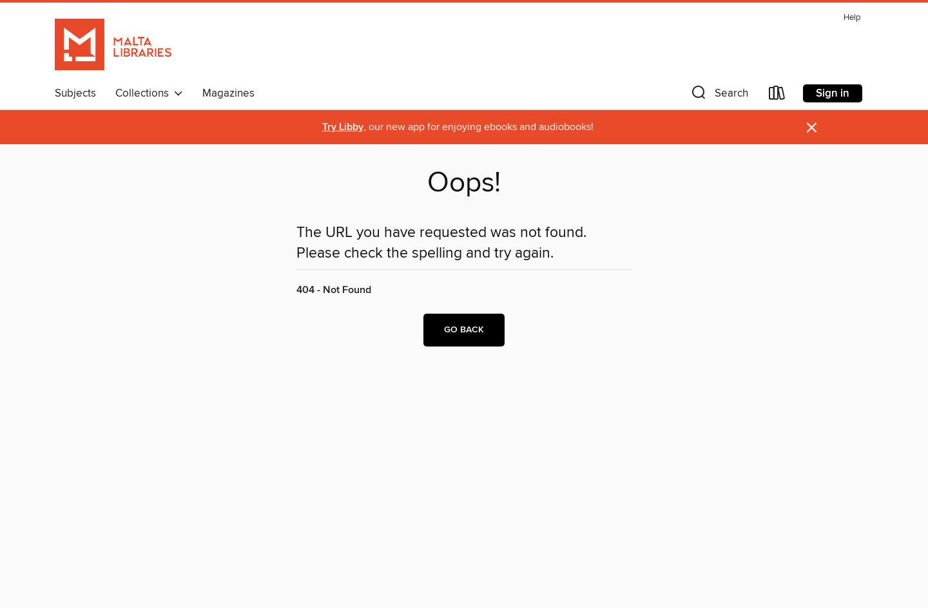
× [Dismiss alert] (811, 128)
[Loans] (777, 95)
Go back (464, 330)
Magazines (228, 93)
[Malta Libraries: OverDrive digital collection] (113, 44)
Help (852, 18)
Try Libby (342, 127)
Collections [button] (149, 93)
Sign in (832, 93)
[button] (718, 95)
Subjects (75, 93)
